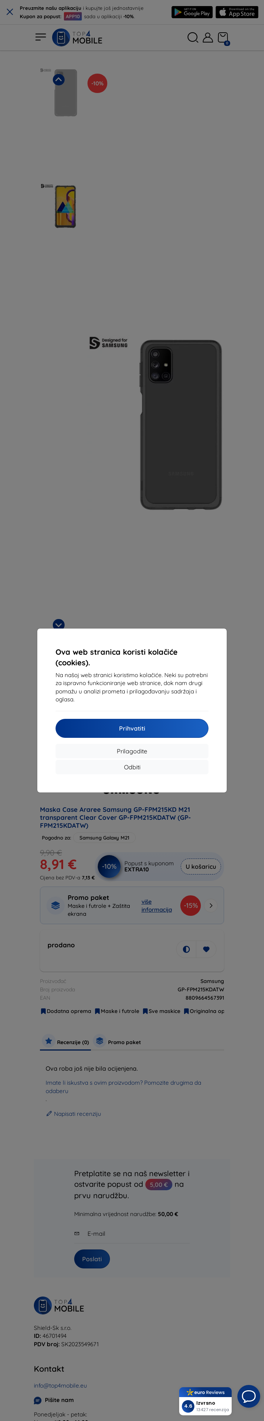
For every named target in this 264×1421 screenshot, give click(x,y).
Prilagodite (132, 751)
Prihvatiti (132, 728)
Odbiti (132, 767)
